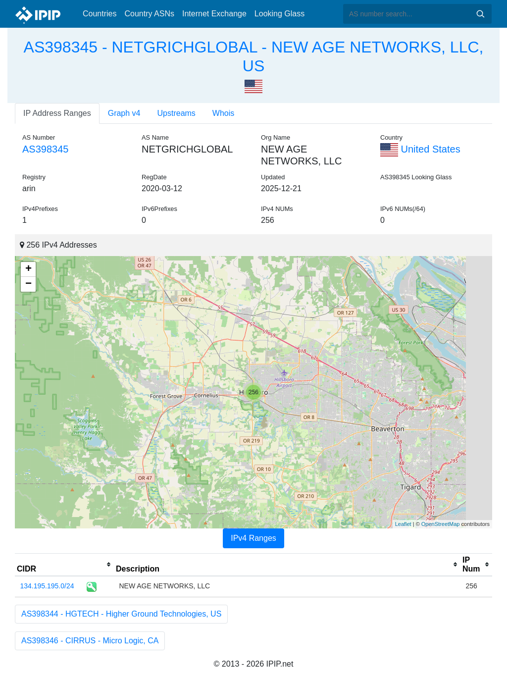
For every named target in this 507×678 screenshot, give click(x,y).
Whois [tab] (223, 113)
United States (420, 149)
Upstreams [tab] (176, 113)
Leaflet (403, 524)
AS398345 (45, 149)
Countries (99, 13)
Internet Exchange (214, 13)
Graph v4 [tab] (124, 113)
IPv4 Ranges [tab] (253, 538)
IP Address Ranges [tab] (57, 113)
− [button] (28, 284)
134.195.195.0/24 (47, 586)
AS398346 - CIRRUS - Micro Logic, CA (89, 640)
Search (480, 13)
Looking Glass (279, 13)
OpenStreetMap (440, 524)
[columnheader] (64, 564)
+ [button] (28, 269)
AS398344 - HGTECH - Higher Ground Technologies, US (121, 614)
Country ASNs (149, 13)
